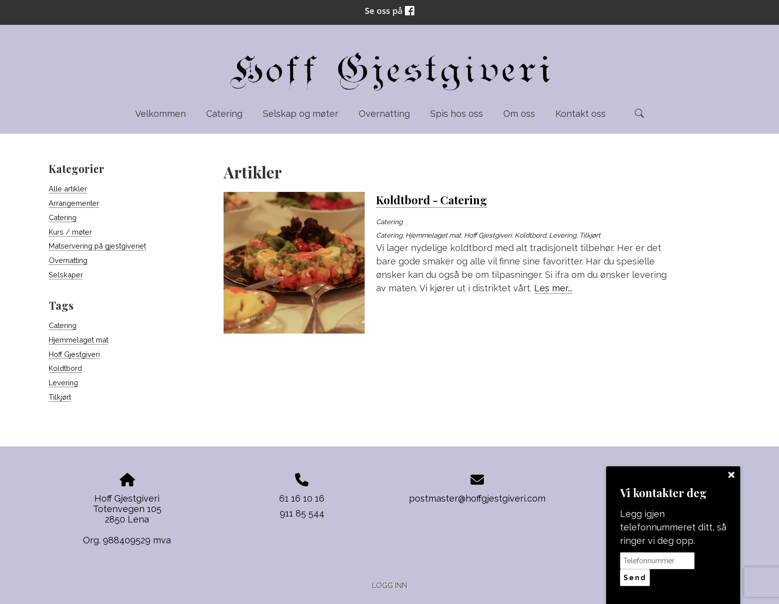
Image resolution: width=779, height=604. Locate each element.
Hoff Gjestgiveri (74, 354)
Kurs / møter (70, 232)
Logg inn (389, 585)
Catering (224, 113)
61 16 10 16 (301, 498)
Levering (63, 382)
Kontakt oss (580, 113)
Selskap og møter (300, 113)
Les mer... (553, 288)
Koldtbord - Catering (431, 199)
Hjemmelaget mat (78, 340)
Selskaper (66, 274)
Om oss (519, 113)
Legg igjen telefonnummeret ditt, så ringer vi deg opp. (673, 527)
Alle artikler (68, 188)
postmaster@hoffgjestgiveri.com (477, 498)
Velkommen (160, 113)
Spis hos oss (456, 113)
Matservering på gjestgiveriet (97, 246)
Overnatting (384, 113)
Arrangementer (74, 203)
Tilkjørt (60, 397)
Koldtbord (65, 368)
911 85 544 (302, 513)
